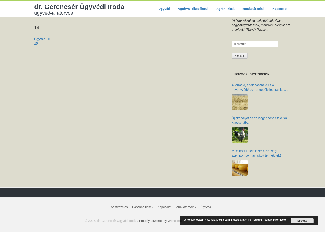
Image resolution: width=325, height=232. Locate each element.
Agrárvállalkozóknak (193, 9)
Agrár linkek (225, 9)
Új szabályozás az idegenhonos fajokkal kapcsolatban (260, 120)
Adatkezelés (119, 207)
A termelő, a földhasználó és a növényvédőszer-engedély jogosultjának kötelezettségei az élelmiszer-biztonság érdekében (260, 87)
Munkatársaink (253, 9)
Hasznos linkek (142, 207)
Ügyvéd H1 (42, 39)
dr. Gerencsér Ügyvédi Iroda (79, 9)
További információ (274, 219)
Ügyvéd (164, 9)
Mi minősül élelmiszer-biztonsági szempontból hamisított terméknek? (257, 153)
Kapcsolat (279, 9)
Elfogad (302, 220)
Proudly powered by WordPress (161, 221)
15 (36, 43)
